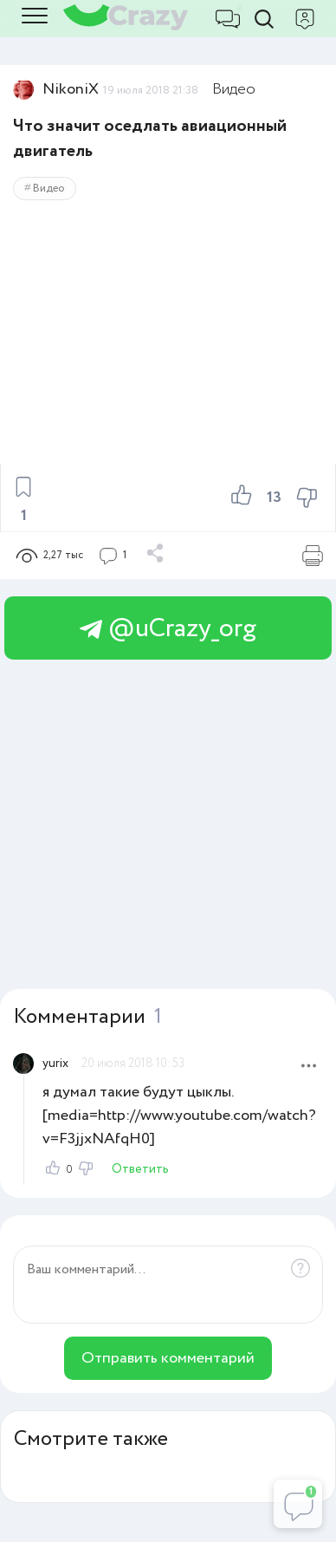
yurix (55, 1063)
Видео (233, 89)
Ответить (140, 1169)
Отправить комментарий (168, 1358)
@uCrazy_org (168, 628)
